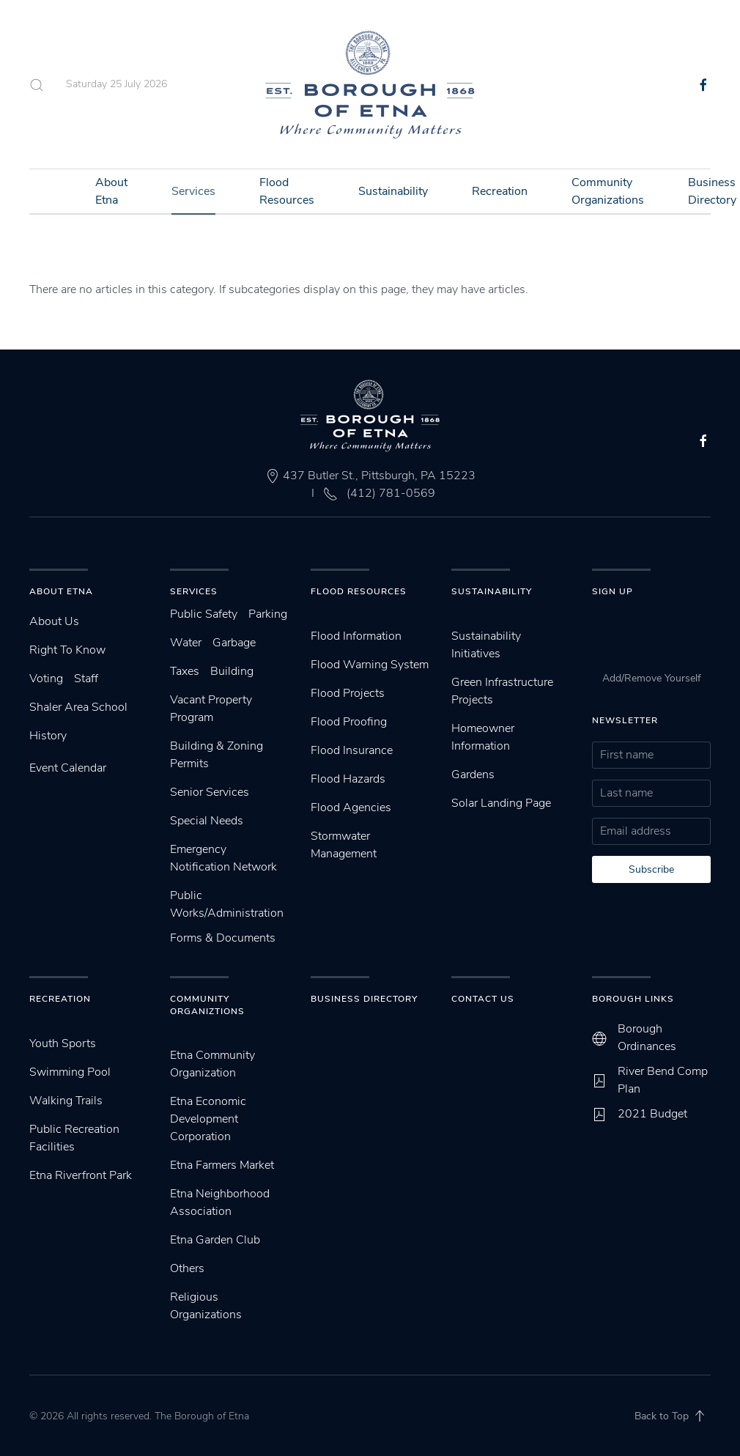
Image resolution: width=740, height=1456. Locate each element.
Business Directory (364, 999)
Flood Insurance (352, 750)
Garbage (234, 643)
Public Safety (203, 614)
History (48, 736)
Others (187, 1268)
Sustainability (393, 191)
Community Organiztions (207, 1005)
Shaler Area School (78, 707)
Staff (86, 678)
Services (193, 191)
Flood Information (356, 636)
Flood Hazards (348, 779)
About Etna (111, 191)
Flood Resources (286, 191)
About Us (54, 621)
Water (185, 643)
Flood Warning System (370, 665)
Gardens (473, 774)
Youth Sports (62, 1043)
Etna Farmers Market (222, 1165)
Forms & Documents (222, 938)
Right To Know (67, 650)
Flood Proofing (349, 722)
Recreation (500, 191)
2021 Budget (652, 1114)
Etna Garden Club (215, 1240)
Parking (267, 614)
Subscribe (651, 869)
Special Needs (206, 821)
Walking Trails (66, 1101)
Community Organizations (607, 191)
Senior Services (209, 792)
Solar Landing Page (501, 803)
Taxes (184, 671)
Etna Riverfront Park (80, 1175)
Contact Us (482, 999)
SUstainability (491, 591)
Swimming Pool (70, 1072)
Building (232, 671)
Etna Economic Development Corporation (208, 1119)
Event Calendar (67, 768)
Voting (46, 678)
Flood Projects (348, 693)
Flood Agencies (351, 807)
